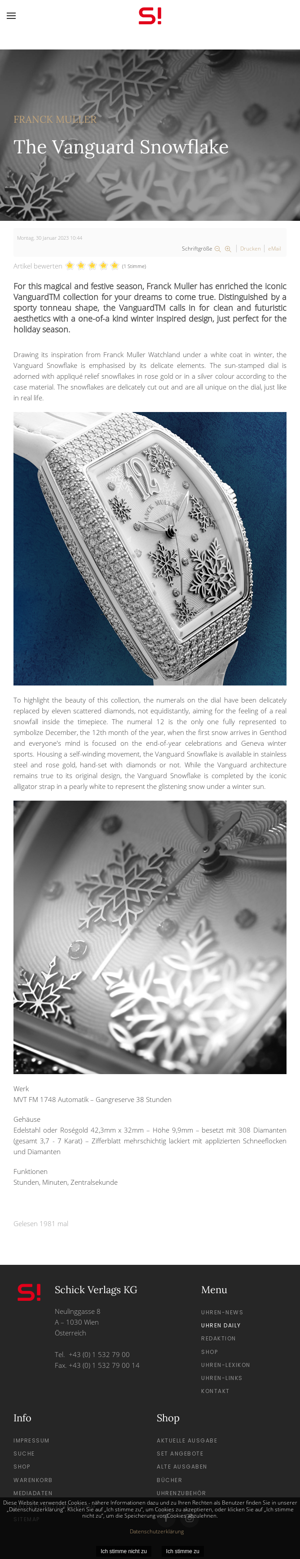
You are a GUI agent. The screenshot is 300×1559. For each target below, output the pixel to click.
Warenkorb (33, 1480)
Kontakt (215, 1391)
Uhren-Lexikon (226, 1365)
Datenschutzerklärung (157, 1531)
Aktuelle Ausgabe (187, 1440)
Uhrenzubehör (181, 1493)
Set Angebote (180, 1453)
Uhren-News (222, 1312)
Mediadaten (33, 1493)
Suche (24, 1453)
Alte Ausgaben (182, 1466)
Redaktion (218, 1338)
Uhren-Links (222, 1378)
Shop (209, 1352)
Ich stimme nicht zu (124, 1551)
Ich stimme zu (182, 1551)
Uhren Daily (221, 1325)
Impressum (31, 1440)
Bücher (169, 1480)
